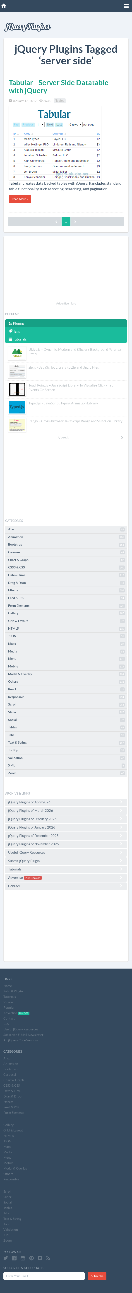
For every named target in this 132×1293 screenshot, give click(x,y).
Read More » (20, 199)
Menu (66, 659)
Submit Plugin (13, 991)
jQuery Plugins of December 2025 (66, 836)
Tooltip (66, 750)
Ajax (66, 529)
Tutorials (18, 339)
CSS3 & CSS (66, 568)
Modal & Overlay (66, 674)
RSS (6, 1024)
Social (66, 720)
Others (66, 682)
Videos (8, 1002)
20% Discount (32, 878)
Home (7, 986)
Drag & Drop (66, 583)
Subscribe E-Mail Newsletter (23, 1035)
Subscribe (97, 1276)
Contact (66, 886)
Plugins (16, 323)
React (66, 689)
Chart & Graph (66, 560)
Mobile (66, 667)
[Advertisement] (66, 269)
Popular (9, 1007)
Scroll (66, 705)
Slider (66, 712)
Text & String (66, 743)
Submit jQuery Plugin (66, 861)
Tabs (66, 735)
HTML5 (66, 629)
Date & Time (66, 575)
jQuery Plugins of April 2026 (66, 802)
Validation (66, 758)
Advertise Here (66, 303)
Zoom (66, 773)
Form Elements (66, 606)
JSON (66, 636)
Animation (66, 537)
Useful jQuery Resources (66, 852)
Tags (14, 331)
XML (66, 766)
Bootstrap (66, 545)
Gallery (66, 613)
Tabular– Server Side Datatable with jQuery (58, 86)
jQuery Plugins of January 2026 (66, 827)
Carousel (66, 552)
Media (66, 652)
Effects (66, 590)
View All (91, 438)
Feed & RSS (66, 598)
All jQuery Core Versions (20, 1040)
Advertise (66, 877)
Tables (59, 101)
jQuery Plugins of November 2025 (66, 844)
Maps (66, 644)
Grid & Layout (66, 621)
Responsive (66, 697)
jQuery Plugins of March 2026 (66, 810)
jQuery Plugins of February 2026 (66, 819)
